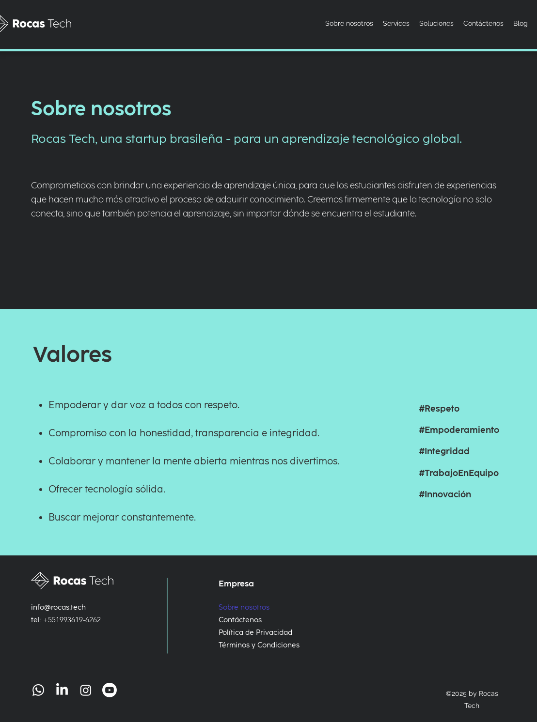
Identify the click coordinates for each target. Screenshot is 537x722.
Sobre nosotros (244, 607)
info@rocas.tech (58, 607)
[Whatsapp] (38, 690)
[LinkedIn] (62, 690)
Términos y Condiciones (253, 645)
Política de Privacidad (253, 632)
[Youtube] (109, 690)
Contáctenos (240, 619)
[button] (436, 23)
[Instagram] (86, 690)
